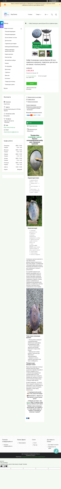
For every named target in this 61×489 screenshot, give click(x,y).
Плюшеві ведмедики (10, 31)
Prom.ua (38, 454)
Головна (30, 14)
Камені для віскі (9, 54)
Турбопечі (7, 72)
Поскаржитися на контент (27, 456)
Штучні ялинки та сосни (11, 37)
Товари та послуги (8, 28)
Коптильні (7, 78)
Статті (35, 442)
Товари (38, 14)
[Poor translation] (5, 466)
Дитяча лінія (8, 40)
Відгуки (6, 88)
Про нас (35, 445)
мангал (28, 402)
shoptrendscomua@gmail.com (11, 132)
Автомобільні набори (10, 60)
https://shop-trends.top (9, 127)
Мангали (7, 75)
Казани (7, 63)
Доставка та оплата (53, 444)
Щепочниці (8, 69)
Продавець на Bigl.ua (30, 455)
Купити (31, 83)
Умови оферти (22, 442)
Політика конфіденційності (39, 456)
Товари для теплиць (10, 81)
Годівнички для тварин (10, 43)
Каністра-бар (8, 57)
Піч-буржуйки (8, 66)
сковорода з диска (34, 137)
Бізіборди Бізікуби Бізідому (11, 46)
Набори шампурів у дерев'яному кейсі (9, 50)
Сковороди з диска (9, 84)
